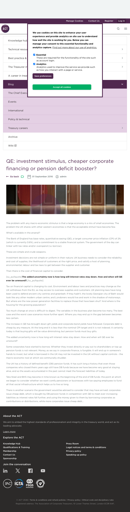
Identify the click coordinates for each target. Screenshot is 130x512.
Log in (121, 21)
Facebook (30, 471)
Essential (41, 54)
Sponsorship (10, 458)
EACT (7, 483)
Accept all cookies (62, 87)
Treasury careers (18, 128)
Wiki (11, 145)
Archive (12, 136)
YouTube (43, 471)
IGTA (19, 483)
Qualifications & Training (16, 447)
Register (109, 21)
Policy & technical (18, 119)
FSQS (29, 483)
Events (12, 101)
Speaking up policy (76, 454)
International (15, 110)
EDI (40, 483)
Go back (14, 176)
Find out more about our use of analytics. (74, 47)
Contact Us (94, 21)
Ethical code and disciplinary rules (98, 500)
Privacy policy (73, 451)
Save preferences (42, 76)
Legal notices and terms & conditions (86, 447)
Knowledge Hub (11, 443)
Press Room (72, 443)
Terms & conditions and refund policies (48, 500)
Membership (9, 451)
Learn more (9, 431)
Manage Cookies (74, 21)
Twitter (18, 471)
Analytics (41, 64)
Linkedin (5, 471)
